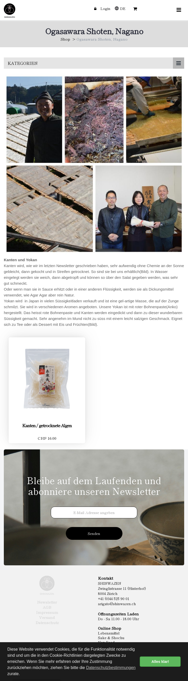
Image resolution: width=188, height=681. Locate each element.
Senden (94, 533)
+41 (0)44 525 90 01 (113, 598)
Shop (65, 39)
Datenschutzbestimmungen (110, 667)
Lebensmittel (109, 633)
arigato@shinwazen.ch (117, 603)
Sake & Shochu (111, 637)
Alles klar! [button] (160, 662)
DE (123, 8)
